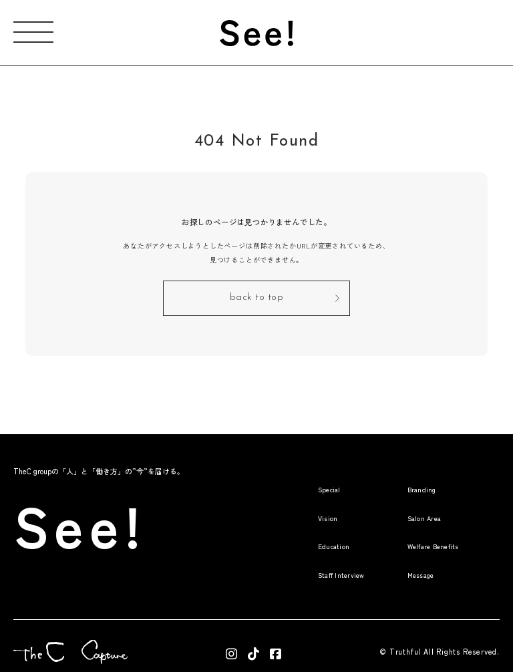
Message (403, 556)
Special (289, 472)
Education (295, 528)
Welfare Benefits (421, 528)
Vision (286, 500)
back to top (257, 295)
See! (102, 500)
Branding (403, 472)
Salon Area (408, 500)
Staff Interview (307, 556)
